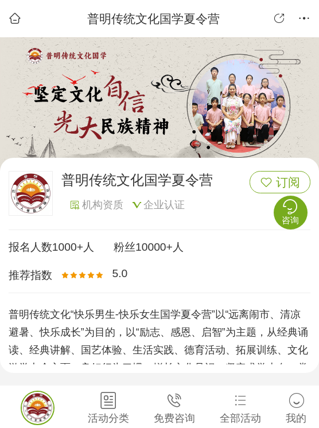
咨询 (290, 212)
